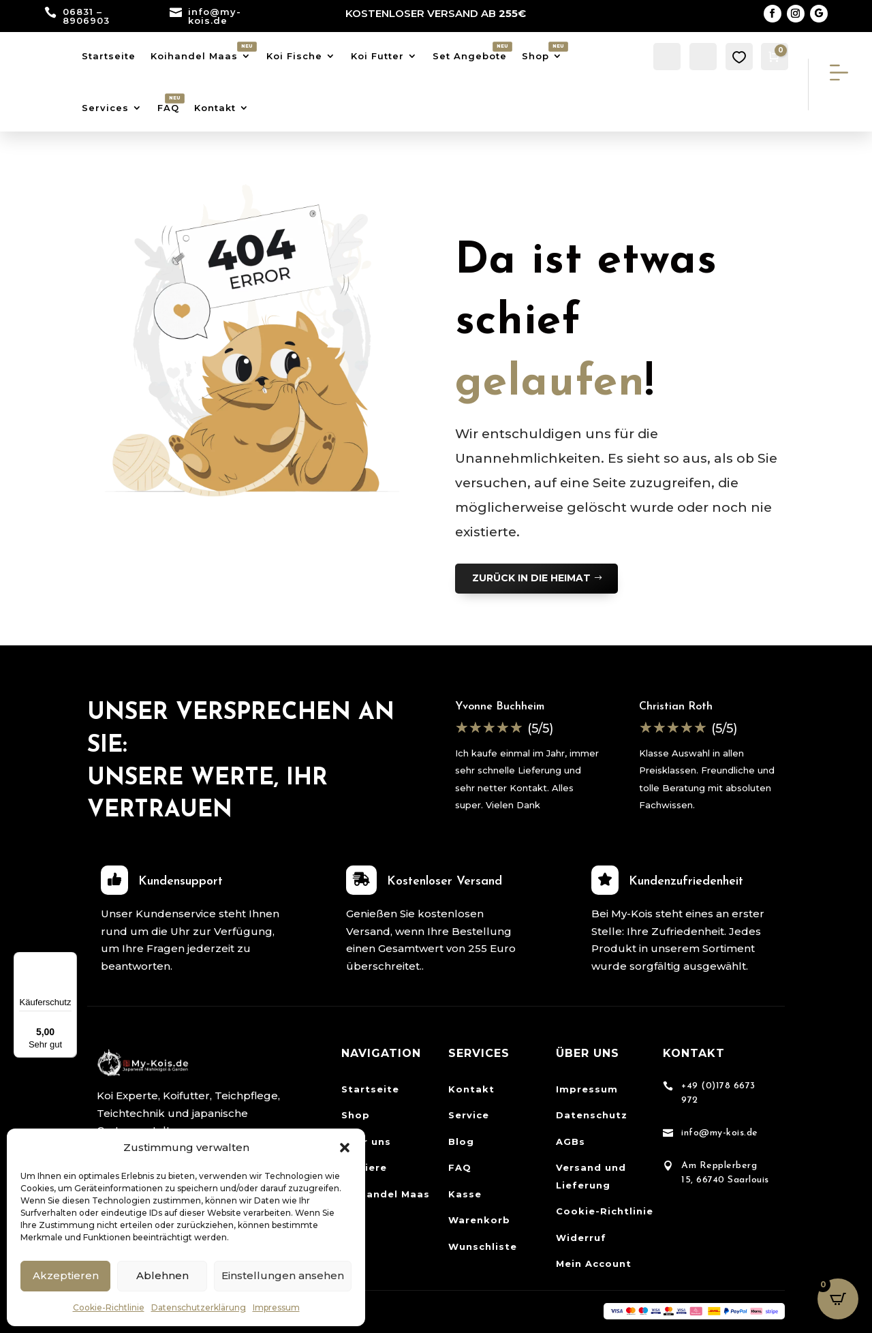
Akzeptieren (66, 1275)
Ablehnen (162, 1275)
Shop (535, 55)
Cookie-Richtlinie (108, 1307)
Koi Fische (294, 55)
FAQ (168, 107)
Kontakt (215, 107)
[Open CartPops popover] (838, 1298)
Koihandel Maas (194, 55)
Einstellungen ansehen (282, 1275)
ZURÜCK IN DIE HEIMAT (531, 578)
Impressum (276, 1307)
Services (105, 107)
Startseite (109, 55)
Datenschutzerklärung (198, 1307)
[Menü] (69, 960)
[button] (345, 1147)
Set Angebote (470, 55)
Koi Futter (377, 55)
